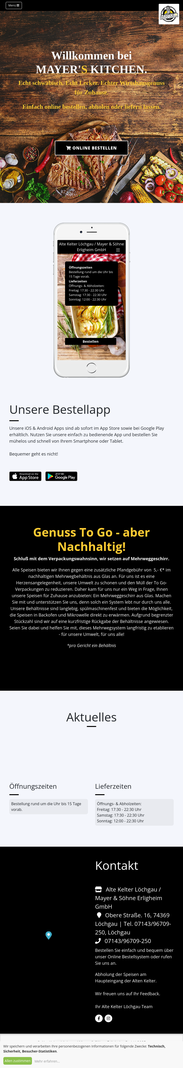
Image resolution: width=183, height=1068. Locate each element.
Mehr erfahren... (47, 1061)
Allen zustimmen (18, 1060)
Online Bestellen (91, 148)
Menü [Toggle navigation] (13, 5)
